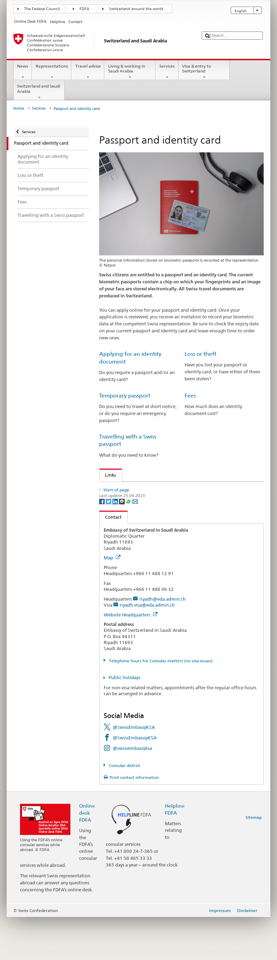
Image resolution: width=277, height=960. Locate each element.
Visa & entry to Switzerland (204, 71)
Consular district (124, 808)
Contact (110, 560)
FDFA (84, 9)
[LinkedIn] (115, 544)
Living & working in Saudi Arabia (130, 71)
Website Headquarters (131, 657)
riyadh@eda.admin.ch (162, 642)
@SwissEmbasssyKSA (135, 780)
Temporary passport (124, 395)
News (23, 71)
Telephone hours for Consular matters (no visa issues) (160, 703)
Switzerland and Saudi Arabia (39, 91)
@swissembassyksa (132, 791)
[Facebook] (102, 544)
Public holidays (124, 720)
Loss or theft (200, 354)
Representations (51, 71)
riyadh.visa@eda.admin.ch (147, 648)
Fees (190, 395)
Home (18, 108)
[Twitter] (109, 544)
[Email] (135, 544)
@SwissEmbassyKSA (134, 770)
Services (167, 71)
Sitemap (253, 860)
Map (112, 600)
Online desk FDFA (87, 856)
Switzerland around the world (136, 9)
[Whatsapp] (129, 544)
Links (107, 475)
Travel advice (88, 71)
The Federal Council (42, 9)
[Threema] (122, 544)
